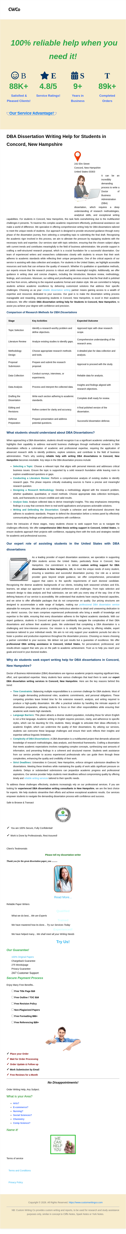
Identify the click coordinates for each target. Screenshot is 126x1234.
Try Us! (63, 942)
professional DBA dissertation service (99, 604)
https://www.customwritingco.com (86, 1202)
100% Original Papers (22, 957)
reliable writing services (36, 778)
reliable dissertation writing (56, 290)
